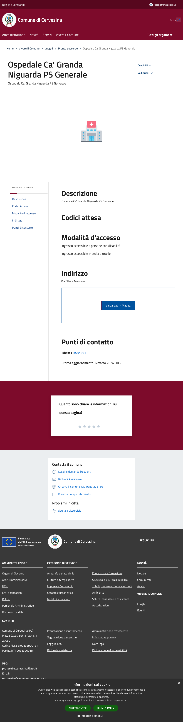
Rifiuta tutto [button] (105, 707)
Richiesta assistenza (59, 650)
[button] (91, 716)
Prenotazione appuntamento (64, 631)
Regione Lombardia (13, 5)
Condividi (145, 65)
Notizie (141, 573)
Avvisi (141, 586)
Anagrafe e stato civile (60, 573)
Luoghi (49, 48)
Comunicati (144, 580)
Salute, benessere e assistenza (110, 599)
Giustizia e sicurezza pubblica (110, 579)
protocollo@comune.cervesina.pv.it (24, 678)
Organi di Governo (13, 573)
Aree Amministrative (15, 580)
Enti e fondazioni (12, 593)
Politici (6, 599)
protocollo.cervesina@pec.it (19, 668)
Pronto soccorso (68, 48)
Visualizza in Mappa (118, 305)
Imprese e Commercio (60, 586)
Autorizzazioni (101, 605)
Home (10, 48)
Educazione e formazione (107, 573)
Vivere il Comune (29, 48)
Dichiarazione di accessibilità (109, 650)
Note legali (98, 644)
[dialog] (91, 700)
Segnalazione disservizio (62, 637)
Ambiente (98, 592)
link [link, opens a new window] (126, 700)
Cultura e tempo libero (60, 580)
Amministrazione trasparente (110, 631)
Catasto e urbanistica (60, 593)
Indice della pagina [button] (22, 187)
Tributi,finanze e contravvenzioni (112, 586)
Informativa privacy (104, 637)
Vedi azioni (146, 73)
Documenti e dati (12, 612)
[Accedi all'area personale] (163, 5)
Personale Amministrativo (18, 605)
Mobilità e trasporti (58, 599)
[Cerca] (176, 20)
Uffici (5, 586)
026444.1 (80, 352)
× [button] (179, 683)
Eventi (141, 610)
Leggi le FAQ (54, 644)
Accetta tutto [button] (78, 707)
